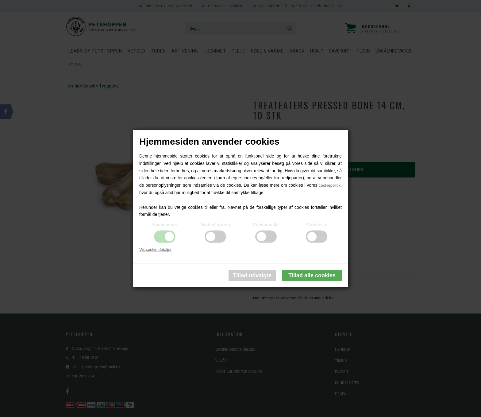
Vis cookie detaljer (155, 249)
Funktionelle (265, 224)
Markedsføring (215, 224)
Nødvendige (164, 224)
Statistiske (316, 224)
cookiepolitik (330, 185)
